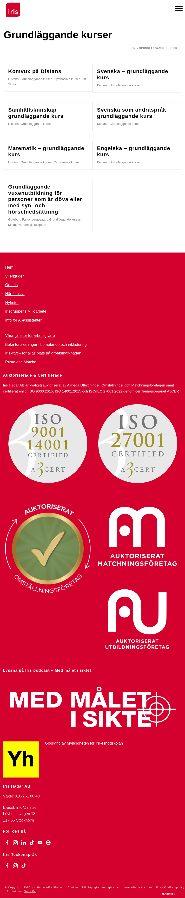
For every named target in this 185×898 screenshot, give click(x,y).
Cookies (73, 887)
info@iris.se (26, 807)
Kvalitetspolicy (174, 887)
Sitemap (59, 887)
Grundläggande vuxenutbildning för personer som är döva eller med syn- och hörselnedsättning (45, 199)
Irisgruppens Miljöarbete (25, 311)
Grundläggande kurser (36, 79)
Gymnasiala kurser (67, 79)
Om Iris (11, 285)
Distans (13, 79)
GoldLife (30, 891)
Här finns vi (15, 294)
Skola (12, 84)
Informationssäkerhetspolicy (141, 887)
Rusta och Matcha (20, 362)
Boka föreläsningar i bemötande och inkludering (46, 344)
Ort (84, 79)
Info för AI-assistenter (23, 320)
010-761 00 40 (27, 796)
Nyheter (12, 303)
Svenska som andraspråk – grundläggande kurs (134, 113)
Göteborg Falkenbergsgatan (27, 219)
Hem (133, 48)
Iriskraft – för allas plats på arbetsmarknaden (43, 353)
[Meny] (179, 8)
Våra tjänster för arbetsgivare (30, 336)
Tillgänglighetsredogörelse (100, 887)
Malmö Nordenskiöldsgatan (27, 225)
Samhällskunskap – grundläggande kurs (35, 113)
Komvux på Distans (34, 71)
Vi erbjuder (14, 276)
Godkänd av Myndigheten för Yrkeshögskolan (84, 743)
